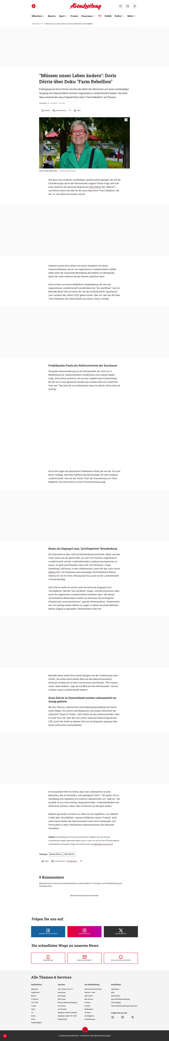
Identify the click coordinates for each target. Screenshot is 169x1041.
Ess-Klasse (62, 1006)
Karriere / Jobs (90, 992)
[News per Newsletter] (84, 958)
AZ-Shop (88, 1012)
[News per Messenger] (48, 958)
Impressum (115, 989)
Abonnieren (89, 996)
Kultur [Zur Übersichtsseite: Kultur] (118, 16)
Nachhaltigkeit (36, 1022)
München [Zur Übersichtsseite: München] (37, 16)
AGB (112, 992)
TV (42, 24)
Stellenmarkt (62, 1019)
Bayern (33, 996)
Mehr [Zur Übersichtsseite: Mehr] (130, 16)
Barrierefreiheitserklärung (120, 999)
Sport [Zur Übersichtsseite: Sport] (62, 16)
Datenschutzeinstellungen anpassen (124, 1006)
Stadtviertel (35, 992)
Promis (33, 1006)
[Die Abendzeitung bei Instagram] (84, 931)
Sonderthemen (90, 1019)
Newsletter (62, 992)
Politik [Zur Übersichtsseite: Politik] (108, 16)
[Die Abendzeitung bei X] (121, 931)
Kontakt (87, 1006)
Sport (33, 1009)
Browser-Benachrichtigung (67, 1002)
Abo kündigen (116, 1002)
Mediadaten (89, 1009)
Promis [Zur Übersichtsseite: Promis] (74, 16)
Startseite (35, 24)
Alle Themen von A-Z (65, 989)
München (34, 989)
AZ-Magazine (89, 1016)
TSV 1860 (34, 1002)
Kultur (33, 1016)
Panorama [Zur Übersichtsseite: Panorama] (86, 16)
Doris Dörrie (95, 187)
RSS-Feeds (62, 999)
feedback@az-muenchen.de (102, 844)
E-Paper (87, 1002)
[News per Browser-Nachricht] (121, 958)
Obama (52, 572)
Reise (33, 1019)
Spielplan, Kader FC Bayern (67, 1012)
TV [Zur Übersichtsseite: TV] (99, 16)
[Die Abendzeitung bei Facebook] (48, 931)
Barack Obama (56, 854)
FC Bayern (34, 999)
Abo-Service (89, 999)
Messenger (62, 996)
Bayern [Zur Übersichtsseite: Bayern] (52, 16)
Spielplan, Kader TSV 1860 (67, 1016)
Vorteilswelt (62, 1009)
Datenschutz (115, 996)
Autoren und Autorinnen (93, 989)
